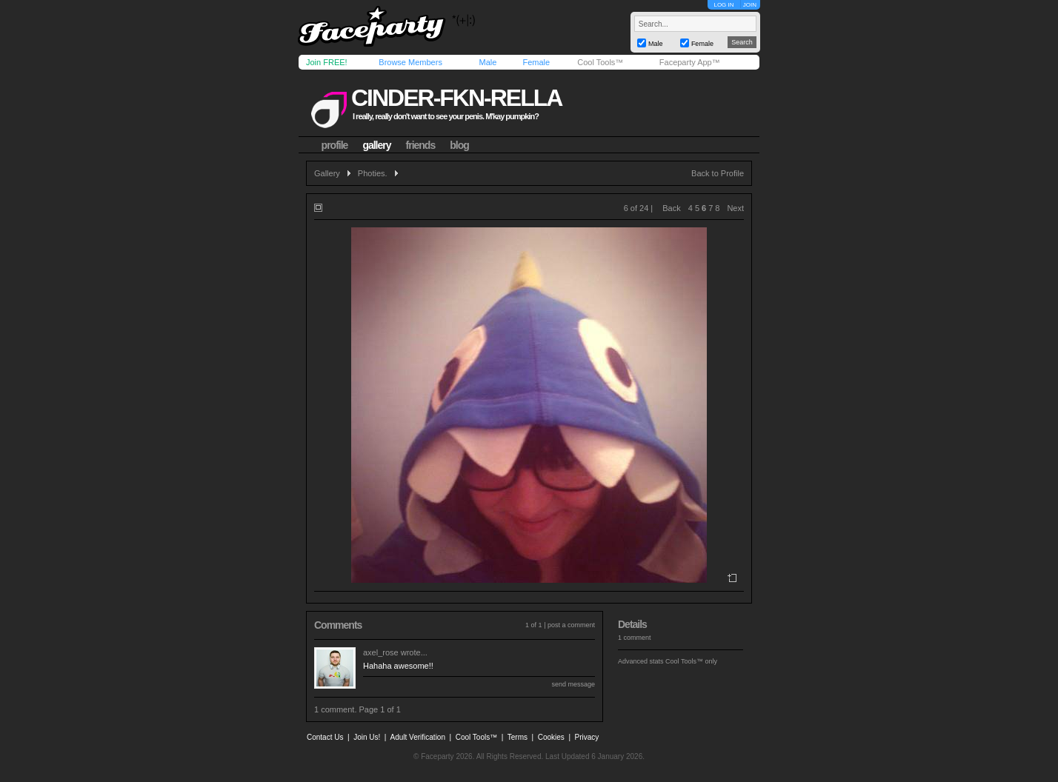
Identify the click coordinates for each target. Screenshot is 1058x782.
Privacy (587, 737)
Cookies (551, 737)
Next (735, 208)
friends (421, 145)
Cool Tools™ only (691, 661)
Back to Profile (717, 173)
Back (671, 208)
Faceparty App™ (689, 62)
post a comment (571, 625)
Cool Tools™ (600, 62)
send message (573, 684)
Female (536, 62)
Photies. (372, 173)
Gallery (327, 173)
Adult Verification (417, 737)
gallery (376, 145)
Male (487, 62)
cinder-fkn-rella (456, 97)
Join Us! (366, 737)
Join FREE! (326, 62)
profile (335, 145)
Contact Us (325, 737)
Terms (518, 737)
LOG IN (723, 4)
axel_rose (381, 652)
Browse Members (410, 62)
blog (459, 145)
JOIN (749, 4)
